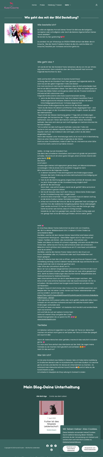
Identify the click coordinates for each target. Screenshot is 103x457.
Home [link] (34, 5)
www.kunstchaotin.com (46, 319)
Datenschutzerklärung (72, 451)
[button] (68, 5)
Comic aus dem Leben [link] (58, 396)
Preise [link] (42, 5)
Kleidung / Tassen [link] (55, 5)
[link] (11, 5)
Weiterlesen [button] (51, 430)
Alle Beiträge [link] (41, 396)
